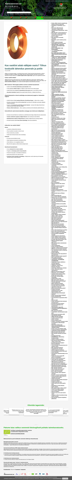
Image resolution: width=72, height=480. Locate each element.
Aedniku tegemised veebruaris (58, 349)
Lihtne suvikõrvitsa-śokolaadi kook (59, 238)
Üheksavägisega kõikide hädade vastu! (60, 140)
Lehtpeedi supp (55, 152)
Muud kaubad (32, 17)
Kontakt (61, 17)
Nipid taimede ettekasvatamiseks (58, 130)
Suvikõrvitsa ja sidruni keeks (57, 111)
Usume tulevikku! (55, 352)
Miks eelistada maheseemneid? (58, 368)
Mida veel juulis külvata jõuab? (58, 225)
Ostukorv (55, 17)
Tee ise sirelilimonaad (56, 155)
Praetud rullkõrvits (55, 252)
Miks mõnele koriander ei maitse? (58, 139)
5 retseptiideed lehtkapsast (57, 258)
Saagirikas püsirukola (56, 264)
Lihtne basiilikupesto (56, 245)
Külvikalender (48, 17)
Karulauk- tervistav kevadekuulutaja (59, 374)
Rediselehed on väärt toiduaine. (58, 385)
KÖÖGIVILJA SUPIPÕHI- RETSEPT (59, 98)
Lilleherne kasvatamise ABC (57, 121)
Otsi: (6, 12)
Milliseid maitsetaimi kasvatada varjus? (60, 177)
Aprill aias (54, 120)
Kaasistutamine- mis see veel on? (58, 176)
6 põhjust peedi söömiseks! (57, 317)
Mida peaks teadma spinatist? (58, 279)
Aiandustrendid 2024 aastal (57, 133)
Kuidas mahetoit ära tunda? (57, 370)
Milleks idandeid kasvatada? (57, 283)
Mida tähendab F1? (55, 222)
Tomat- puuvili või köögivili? (57, 138)
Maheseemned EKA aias (56, 195)
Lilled (24, 17)
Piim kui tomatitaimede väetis (58, 178)
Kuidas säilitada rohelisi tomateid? (59, 214)
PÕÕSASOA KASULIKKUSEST (58, 101)
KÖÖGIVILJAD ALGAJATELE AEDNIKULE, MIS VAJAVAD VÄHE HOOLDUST (58, 73)
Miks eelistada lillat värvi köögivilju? (59, 82)
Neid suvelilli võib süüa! (56, 257)
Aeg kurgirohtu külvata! (56, 315)
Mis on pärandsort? (55, 182)
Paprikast (53, 294)
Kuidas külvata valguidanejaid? (58, 220)
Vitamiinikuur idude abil (56, 286)
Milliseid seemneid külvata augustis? (59, 248)
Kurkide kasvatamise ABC (57, 208)
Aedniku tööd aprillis (56, 378)
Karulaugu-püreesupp (56, 335)
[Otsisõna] (19, 12)
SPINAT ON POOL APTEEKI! (57, 316)
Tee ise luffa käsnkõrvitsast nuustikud (59, 229)
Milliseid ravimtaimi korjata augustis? (59, 256)
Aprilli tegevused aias (56, 207)
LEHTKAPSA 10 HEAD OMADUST (58, 330)
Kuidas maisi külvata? (56, 156)
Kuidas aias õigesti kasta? (57, 146)
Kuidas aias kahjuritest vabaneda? (59, 226)
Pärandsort (12, 13)
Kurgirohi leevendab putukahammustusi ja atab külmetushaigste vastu (57, 290)
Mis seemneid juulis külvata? (57, 113)
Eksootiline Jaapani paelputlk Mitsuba (59, 206)
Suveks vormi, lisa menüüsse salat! (59, 328)
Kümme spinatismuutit (56, 296)
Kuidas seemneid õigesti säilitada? (59, 295)
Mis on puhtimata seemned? (57, 175)
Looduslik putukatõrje (56, 163)
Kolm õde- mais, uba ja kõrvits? (58, 76)
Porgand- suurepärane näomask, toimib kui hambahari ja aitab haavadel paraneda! (60, 322)
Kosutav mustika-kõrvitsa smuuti (58, 358)
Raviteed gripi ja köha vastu (57, 216)
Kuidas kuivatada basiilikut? (57, 246)
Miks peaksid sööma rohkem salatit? (59, 387)
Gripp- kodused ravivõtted (57, 86)
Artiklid (40, 17)
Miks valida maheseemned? (57, 200)
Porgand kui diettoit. (56, 380)
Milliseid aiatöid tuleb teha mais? (58, 332)
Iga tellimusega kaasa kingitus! (58, 303)
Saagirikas (17, 13)
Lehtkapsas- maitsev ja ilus (57, 265)
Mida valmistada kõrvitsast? (57, 347)
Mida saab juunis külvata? (57, 310)
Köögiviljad (8, 17)
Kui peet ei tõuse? (55, 117)
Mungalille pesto (55, 188)
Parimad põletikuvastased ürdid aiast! (59, 351)
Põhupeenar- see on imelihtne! (58, 272)
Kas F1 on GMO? (55, 36)
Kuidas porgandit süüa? (56, 320)
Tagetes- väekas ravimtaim (57, 215)
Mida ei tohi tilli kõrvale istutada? (58, 119)
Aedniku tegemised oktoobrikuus (58, 235)
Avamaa (32, 13)
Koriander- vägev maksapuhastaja (59, 62)
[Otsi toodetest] (32, 12)
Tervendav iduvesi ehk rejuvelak (58, 285)
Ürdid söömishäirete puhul (57, 134)
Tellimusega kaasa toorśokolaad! (58, 292)
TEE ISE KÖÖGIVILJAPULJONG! (58, 99)
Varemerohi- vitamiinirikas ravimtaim (59, 267)
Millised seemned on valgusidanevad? (59, 221)
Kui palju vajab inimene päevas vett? (59, 239)
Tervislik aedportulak (56, 282)
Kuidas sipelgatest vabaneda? (58, 157)
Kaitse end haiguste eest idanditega (59, 232)
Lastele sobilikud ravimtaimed (58, 136)
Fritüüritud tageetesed (56, 89)
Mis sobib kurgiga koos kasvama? (59, 75)
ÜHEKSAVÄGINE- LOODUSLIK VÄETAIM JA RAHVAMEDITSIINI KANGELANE (58, 45)
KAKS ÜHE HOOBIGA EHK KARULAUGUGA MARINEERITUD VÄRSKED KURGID (58, 326)
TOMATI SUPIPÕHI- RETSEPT (58, 94)
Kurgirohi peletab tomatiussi (57, 189)
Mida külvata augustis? (56, 102)
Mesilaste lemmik (23, 13)
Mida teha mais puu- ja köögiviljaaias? (59, 364)
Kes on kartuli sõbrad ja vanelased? (59, 196)
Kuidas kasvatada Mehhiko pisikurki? (59, 171)
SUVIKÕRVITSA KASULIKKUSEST (59, 100)
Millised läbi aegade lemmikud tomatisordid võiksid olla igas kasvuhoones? (58, 127)
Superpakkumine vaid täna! (57, 348)
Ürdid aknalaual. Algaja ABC (57, 307)
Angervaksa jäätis (55, 153)
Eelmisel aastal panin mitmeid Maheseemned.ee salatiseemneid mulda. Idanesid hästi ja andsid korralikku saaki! (21, 411)
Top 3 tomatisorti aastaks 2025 (58, 83)
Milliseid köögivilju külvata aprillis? (59, 69)
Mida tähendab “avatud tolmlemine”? (59, 32)
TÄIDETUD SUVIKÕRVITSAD (57, 109)
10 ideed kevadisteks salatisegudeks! (59, 329)
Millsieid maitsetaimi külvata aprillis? (59, 68)
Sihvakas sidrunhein (56, 266)
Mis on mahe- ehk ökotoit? (57, 371)
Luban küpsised (65, 478)
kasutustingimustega (57, 478)
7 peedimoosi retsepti (56, 90)
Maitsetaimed (17, 17)
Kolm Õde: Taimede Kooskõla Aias (59, 58)
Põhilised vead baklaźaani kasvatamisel (60, 151)
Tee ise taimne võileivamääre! (58, 390)
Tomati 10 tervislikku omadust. (58, 389)
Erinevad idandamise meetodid (58, 284)
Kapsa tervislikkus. (55, 391)
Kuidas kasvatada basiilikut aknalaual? (59, 379)
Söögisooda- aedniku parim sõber (58, 118)
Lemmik (28, 13)
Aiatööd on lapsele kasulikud (57, 339)
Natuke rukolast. (55, 386)
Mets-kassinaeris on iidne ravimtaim (59, 112)
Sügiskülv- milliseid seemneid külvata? (60, 247)
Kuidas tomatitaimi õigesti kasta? (58, 150)
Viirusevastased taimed (56, 137)
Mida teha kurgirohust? (56, 219)
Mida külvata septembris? (57, 218)
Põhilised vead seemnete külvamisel (59, 70)
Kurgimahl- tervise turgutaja (57, 105)
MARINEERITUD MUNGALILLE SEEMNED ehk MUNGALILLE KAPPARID (58, 107)
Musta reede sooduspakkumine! (58, 231)
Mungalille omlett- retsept (57, 187)
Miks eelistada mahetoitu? (57, 367)
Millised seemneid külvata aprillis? (59, 288)
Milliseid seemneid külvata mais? (58, 271)
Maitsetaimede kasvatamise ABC (58, 314)
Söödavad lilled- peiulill (56, 278)
